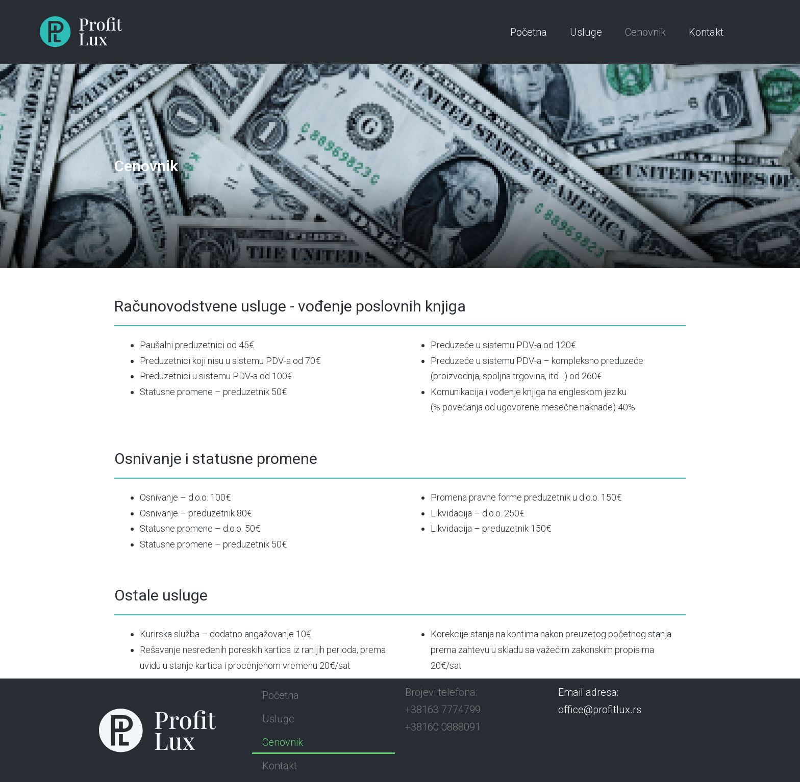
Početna (528, 32)
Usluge (586, 32)
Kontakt (706, 32)
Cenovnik (645, 32)
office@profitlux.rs (599, 709)
